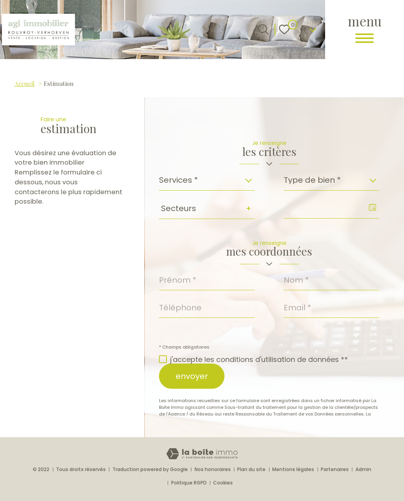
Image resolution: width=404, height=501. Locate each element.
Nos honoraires (213, 469)
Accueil (25, 83)
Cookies (223, 482)
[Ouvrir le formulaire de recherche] (263, 29)
